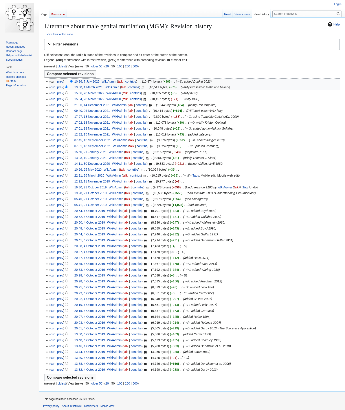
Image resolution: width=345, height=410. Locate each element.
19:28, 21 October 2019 (90, 193)
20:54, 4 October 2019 (89, 211)
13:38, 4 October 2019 (89, 363)
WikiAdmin (224, 187)
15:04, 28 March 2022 (89, 99)
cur (52, 87)
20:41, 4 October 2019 (89, 240)
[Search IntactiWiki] (306, 14)
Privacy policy (51, 406)
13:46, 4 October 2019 (89, 346)
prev (60, 81)
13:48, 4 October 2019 (89, 340)
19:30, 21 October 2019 (90, 187)
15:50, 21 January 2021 (90, 152)
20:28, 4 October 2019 (89, 275)
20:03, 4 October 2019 (89, 322)
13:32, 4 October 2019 (89, 369)
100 (119, 66)
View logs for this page (60, 34)
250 (127, 66)
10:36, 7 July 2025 (86, 81)
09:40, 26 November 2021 (92, 110)
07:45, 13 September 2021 (92, 140)
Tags (196, 175)
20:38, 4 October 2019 (89, 246)
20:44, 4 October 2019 (89, 234)
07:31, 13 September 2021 (92, 146)
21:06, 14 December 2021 (92, 105)
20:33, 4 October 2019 (89, 269)
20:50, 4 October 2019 (89, 222)
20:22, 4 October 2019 (89, 299)
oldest (61, 66)
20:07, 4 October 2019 (89, 316)
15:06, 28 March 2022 (89, 93)
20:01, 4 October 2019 (89, 328)
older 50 (97, 66)
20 (107, 66)
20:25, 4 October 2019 (89, 287)
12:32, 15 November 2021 (92, 134)
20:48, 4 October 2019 (89, 228)
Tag (245, 187)
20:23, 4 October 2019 (89, 293)
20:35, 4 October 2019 (89, 264)
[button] (192, 44)
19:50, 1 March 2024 (88, 87)
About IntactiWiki (71, 406)
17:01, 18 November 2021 (92, 128)
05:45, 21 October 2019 (90, 199)
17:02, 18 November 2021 (92, 122)
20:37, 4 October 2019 (89, 252)
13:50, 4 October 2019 (89, 334)
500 (135, 66)
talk (120, 81)
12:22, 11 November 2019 (92, 181)
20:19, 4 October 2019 (89, 305)
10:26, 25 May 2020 (88, 169)
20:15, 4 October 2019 (89, 310)
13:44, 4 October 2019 (89, 352)
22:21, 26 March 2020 (89, 175)
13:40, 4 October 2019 (89, 357)
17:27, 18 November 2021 (92, 116)
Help (333, 24)
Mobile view (107, 406)
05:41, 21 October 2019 (90, 205)
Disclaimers (91, 406)
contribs (130, 81)
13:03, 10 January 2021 (90, 158)
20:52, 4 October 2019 (89, 217)
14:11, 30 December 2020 (92, 163)
